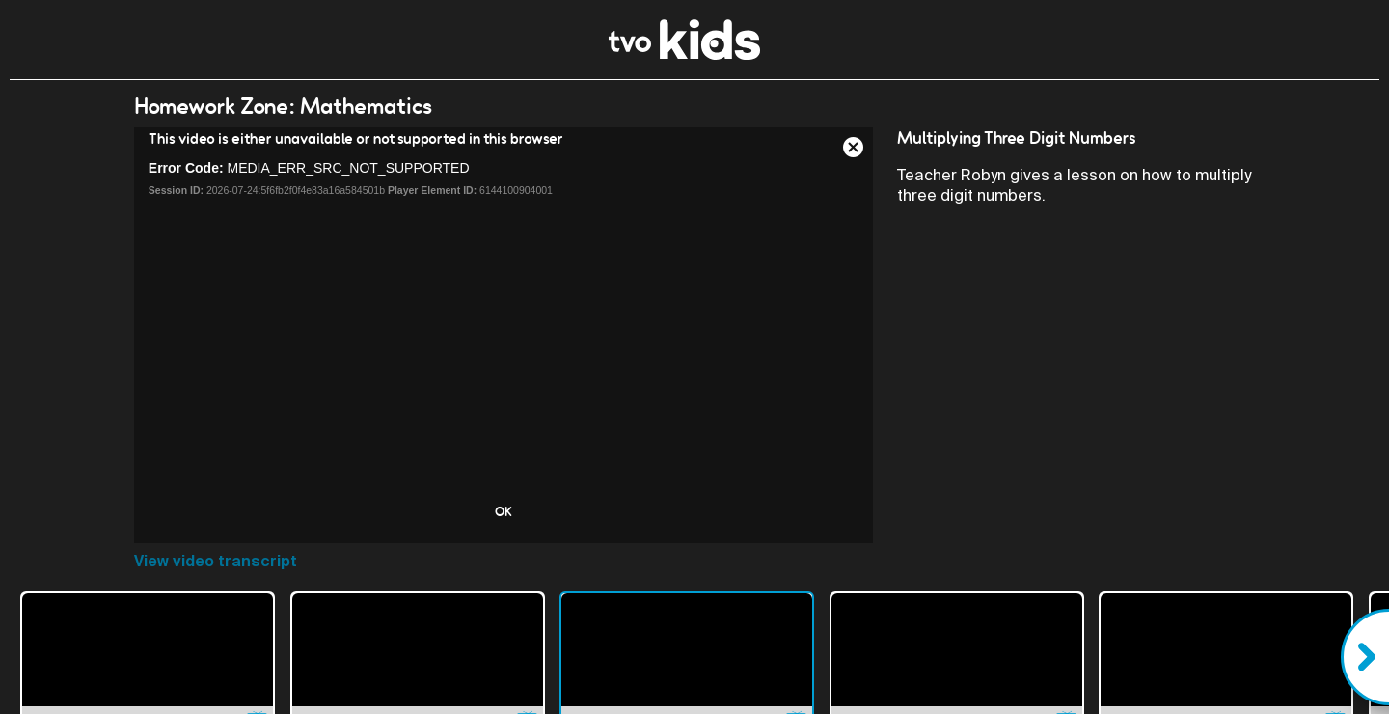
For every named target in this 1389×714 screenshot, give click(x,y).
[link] (684, 54)
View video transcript (215, 561)
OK (503, 511)
